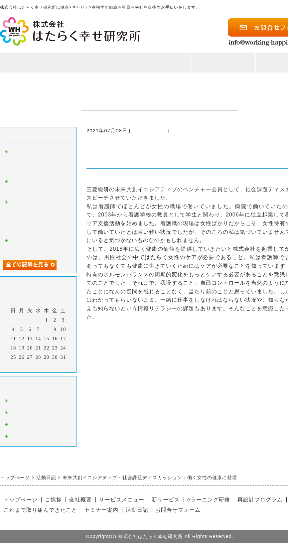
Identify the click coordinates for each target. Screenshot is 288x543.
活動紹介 (223, 65)
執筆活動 (20, 413)
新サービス (166, 499)
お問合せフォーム (178, 510)
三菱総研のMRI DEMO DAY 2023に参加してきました (38, 160)
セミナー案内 (101, 510)
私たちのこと (96, 65)
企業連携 (20, 424)
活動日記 (137, 510)
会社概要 (80, 499)
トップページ (32, 62)
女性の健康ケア (149, 130)
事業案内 (160, 65)
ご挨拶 (53, 499)
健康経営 (20, 436)
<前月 (24, 365)
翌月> (52, 365)
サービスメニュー (121, 499)
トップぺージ (21, 499)
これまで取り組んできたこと (40, 510)
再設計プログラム (260, 499)
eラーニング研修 (208, 499)
